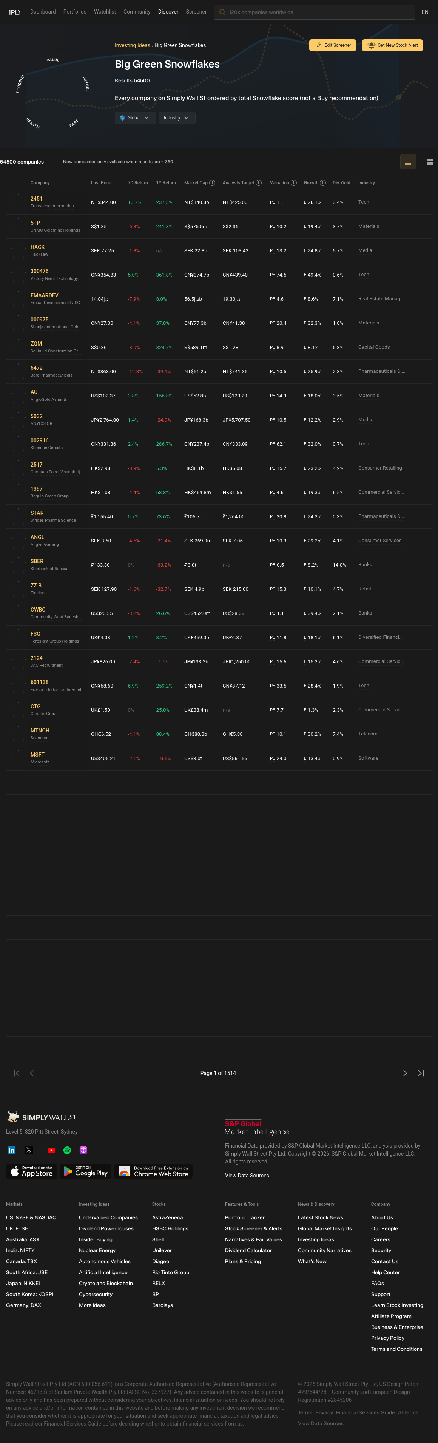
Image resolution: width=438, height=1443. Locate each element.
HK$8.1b (195, 468)
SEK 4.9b (196, 589)
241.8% (165, 226)
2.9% (338, 420)
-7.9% (135, 299)
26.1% (313, 202)
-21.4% (165, 541)
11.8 (279, 637)
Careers (380, 1239)
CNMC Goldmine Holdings (57, 230)
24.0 (279, 758)
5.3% (163, 468)
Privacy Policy (387, 1338)
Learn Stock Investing (397, 1305)
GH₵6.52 (101, 734)
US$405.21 (104, 758)
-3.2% (135, 613)
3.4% (338, 202)
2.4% (134, 444)
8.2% (312, 565)
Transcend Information (53, 206)
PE (273, 202)
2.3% (338, 710)
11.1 (279, 202)
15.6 (279, 661)
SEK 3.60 (101, 541)
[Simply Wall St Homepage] (14, 12)
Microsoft (40, 762)
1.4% (134, 420)
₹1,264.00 (235, 516)
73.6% (164, 516)
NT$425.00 (237, 202)
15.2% (313, 661)
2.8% (338, 371)
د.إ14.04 (100, 299)
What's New (312, 1261)
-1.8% (135, 250)
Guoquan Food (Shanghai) (57, 472)
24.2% (313, 516)
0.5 (278, 565)
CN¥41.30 (235, 323)
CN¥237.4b (198, 444)
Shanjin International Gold (56, 327)
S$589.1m (197, 347)
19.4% (313, 226)
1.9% (338, 686)
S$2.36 (232, 226)
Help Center (385, 1272)
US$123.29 (236, 395)
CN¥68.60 (102, 686)
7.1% (338, 299)
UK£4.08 (101, 637)
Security (381, 1250)
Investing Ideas (132, 45)
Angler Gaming (45, 544)
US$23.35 (102, 613)
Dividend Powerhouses (106, 1228)
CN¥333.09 (237, 444)
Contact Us (384, 1261)
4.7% (338, 589)
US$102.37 (104, 395)
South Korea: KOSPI (30, 1294)
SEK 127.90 (104, 589)
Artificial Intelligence (103, 1272)
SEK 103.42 (237, 250)
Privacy (324, 1412)
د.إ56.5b (194, 299)
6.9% (134, 686)
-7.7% (163, 661)
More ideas (92, 1305)
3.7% (338, 226)
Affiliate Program (391, 1316)
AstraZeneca (167, 1217)
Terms (305, 1412)
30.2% (313, 734)
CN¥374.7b (198, 275)
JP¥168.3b (198, 420)
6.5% (338, 492)
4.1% (338, 541)
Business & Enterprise (397, 1327)
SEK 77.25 (103, 250)
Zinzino (38, 593)
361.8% (165, 275)
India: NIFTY (20, 1250)
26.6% (164, 613)
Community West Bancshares (58, 617)
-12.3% (137, 371)
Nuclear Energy (97, 1250)
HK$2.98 (101, 468)
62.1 (279, 444)
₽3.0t (191, 565)
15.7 (279, 468)
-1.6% (135, 589)
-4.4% (135, 492)
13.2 (279, 250)
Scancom (40, 738)
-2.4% (135, 661)
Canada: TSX (21, 1261)
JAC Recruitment (48, 665)
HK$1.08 (101, 492)
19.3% (313, 492)
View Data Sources (247, 1176)
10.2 (279, 226)
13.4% (313, 758)
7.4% (338, 734)
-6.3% (135, 226)
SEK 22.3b (197, 250)
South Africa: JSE (27, 1272)
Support (380, 1294)
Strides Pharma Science (55, 520)
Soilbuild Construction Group (58, 351)
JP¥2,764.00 (105, 420)
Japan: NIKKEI (23, 1283)
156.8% (165, 395)
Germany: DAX (23, 1305)
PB (273, 564)
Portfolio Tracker (245, 1217)
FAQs (377, 1283)
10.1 (279, 734)
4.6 (278, 299)
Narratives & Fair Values (253, 1239)
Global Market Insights (325, 1228)
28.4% (313, 685)
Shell (158, 1239)
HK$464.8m (199, 492)
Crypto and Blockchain (106, 1283)
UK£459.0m (199, 637)
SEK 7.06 (234, 541)
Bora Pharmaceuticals (53, 375)
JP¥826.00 (103, 661)
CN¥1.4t (194, 686)
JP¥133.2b (198, 661)
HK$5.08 (234, 468)
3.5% (338, 395)
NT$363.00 (104, 371)
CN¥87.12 (235, 686)
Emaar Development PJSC (57, 303)
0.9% (338, 758)
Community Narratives (325, 1250)
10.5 (279, 371)
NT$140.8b (198, 202)
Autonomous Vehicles (105, 1261)
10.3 (279, 540)
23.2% (313, 468)
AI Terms (408, 1412)
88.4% (164, 734)
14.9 (279, 395)
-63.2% (165, 565)
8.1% (312, 347)
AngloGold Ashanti (49, 399)
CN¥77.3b (197, 323)
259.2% (165, 686)
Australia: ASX (23, 1239)
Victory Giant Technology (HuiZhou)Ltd (58, 278)
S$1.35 (99, 226)
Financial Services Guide (365, 1412)
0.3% (338, 516)
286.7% (165, 444)
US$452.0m (199, 613)
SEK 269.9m (199, 541)
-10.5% (165, 758)
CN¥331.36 (104, 444)
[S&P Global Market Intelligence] (257, 1127)
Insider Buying (96, 1239)
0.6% (338, 275)
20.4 (279, 323)
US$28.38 (235, 613)
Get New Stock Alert (392, 45)
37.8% (164, 323)
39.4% (313, 613)
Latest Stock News (320, 1217)
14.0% (340, 565)
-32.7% (165, 589)
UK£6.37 (234, 637)
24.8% (313, 250)
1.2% (134, 637)
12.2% (313, 419)
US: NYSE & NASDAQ (31, 1217)
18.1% (313, 637)
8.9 (278, 347)
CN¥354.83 (104, 275)
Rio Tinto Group (170, 1272)
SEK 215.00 (237, 589)
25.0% (164, 710)
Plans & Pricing (243, 1261)
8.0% (163, 299)
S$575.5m (197, 226)
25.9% (313, 371)
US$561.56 (236, 758)
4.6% (338, 661)
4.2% (338, 468)
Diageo (160, 1261)
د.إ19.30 (233, 299)
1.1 (278, 613)
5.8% (338, 347)
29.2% (313, 540)
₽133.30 (101, 565)
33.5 (279, 685)
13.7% (136, 202)
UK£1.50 (101, 710)
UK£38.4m (197, 710)
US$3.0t (194, 758)
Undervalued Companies (108, 1217)
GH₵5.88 (234, 734)
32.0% (313, 444)
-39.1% (165, 371)
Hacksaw (40, 254)
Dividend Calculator (248, 1250)
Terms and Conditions (397, 1349)
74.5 (279, 274)
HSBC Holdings (170, 1228)
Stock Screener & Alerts (253, 1228)
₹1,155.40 (102, 516)
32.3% (313, 323)
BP (155, 1294)
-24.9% (165, 420)
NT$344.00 (104, 202)
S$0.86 (99, 347)
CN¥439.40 (237, 275)
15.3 (279, 589)
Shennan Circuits (48, 448)
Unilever (162, 1250)
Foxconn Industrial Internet (57, 689)
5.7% (338, 250)
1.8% (338, 323)
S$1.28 (232, 347)
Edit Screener (332, 45)
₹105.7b (194, 516)
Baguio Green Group (51, 496)
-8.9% (135, 468)
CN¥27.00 (102, 323)
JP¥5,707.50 (238, 420)
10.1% (313, 589)
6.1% (338, 637)
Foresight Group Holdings (56, 641)
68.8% (164, 492)
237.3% (165, 202)
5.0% (134, 275)
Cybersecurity (96, 1294)
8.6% (312, 299)
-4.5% (135, 541)
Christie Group (45, 714)
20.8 (279, 516)
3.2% (163, 637)
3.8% (134, 395)
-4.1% (135, 323)
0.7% (338, 444)
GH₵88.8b (197, 734)
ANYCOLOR (42, 423)
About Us (382, 1217)
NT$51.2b (196, 371)
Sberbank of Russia (50, 569)
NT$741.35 (237, 371)
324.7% (165, 347)
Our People (384, 1228)
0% (132, 565)
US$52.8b (196, 395)
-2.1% (135, 758)
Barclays (162, 1305)
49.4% (313, 274)
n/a (161, 250)
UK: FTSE (17, 1228)
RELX (158, 1283)
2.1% (338, 613)
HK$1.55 (234, 492)
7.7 (278, 710)
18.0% (313, 395)
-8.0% (135, 347)
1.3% (312, 710)
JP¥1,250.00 (238, 661)
